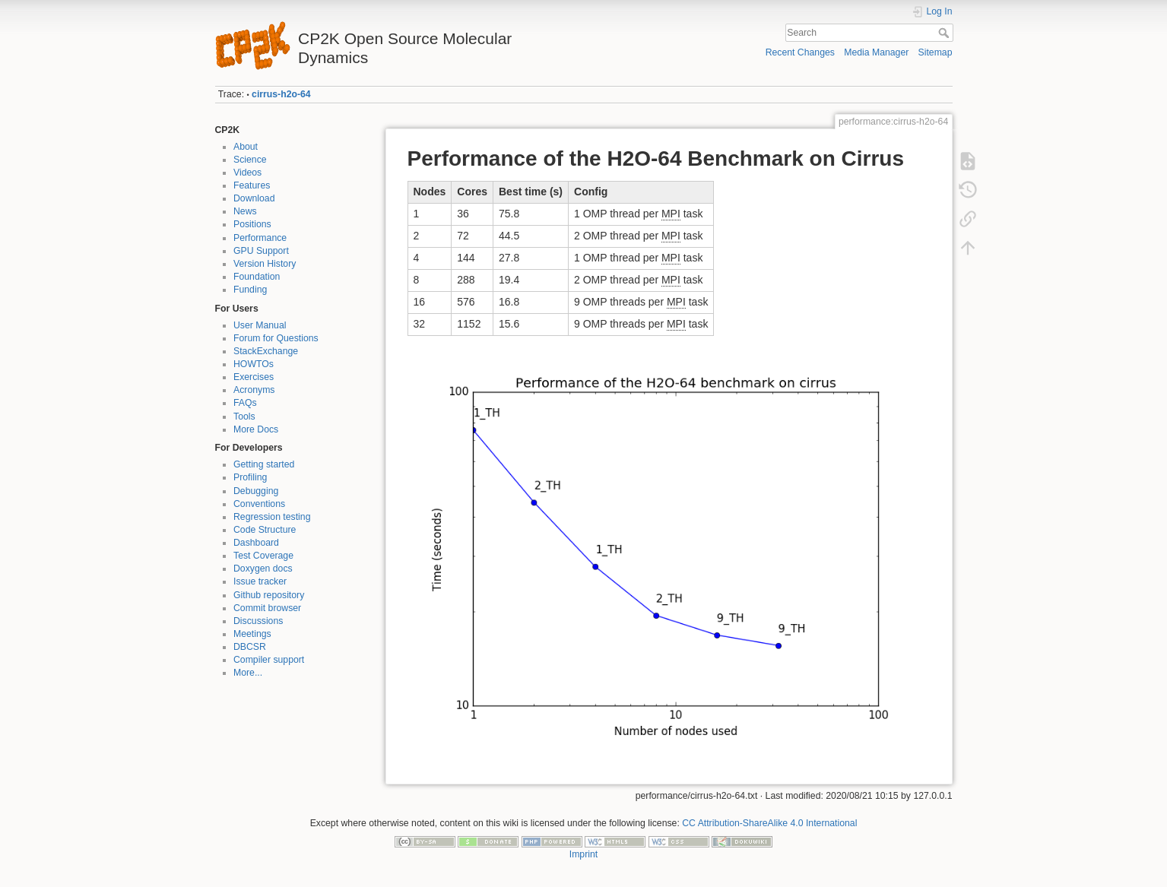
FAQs (245, 403)
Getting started (263, 464)
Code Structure (264, 529)
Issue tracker (260, 581)
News (245, 211)
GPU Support (261, 251)
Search (945, 32)
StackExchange (265, 351)
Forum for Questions (276, 338)
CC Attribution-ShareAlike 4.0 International (769, 823)
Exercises (253, 377)
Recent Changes (800, 52)
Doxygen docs (263, 568)
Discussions (258, 621)
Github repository (268, 595)
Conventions (259, 504)
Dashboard (256, 542)
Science (250, 159)
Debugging (255, 491)
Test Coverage (263, 555)
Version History (264, 263)
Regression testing (271, 517)
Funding (250, 289)
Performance (260, 238)
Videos (247, 172)
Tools (244, 416)
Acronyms (253, 390)
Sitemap (935, 52)
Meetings (252, 634)
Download (253, 198)
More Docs (255, 429)
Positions (252, 224)
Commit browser (267, 608)
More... (247, 672)
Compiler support (268, 659)
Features (251, 185)
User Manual (259, 325)
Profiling (250, 477)
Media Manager (876, 52)
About (245, 146)
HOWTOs (253, 364)
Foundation (256, 276)
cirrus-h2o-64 (281, 94)
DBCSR (249, 646)
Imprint (583, 854)
